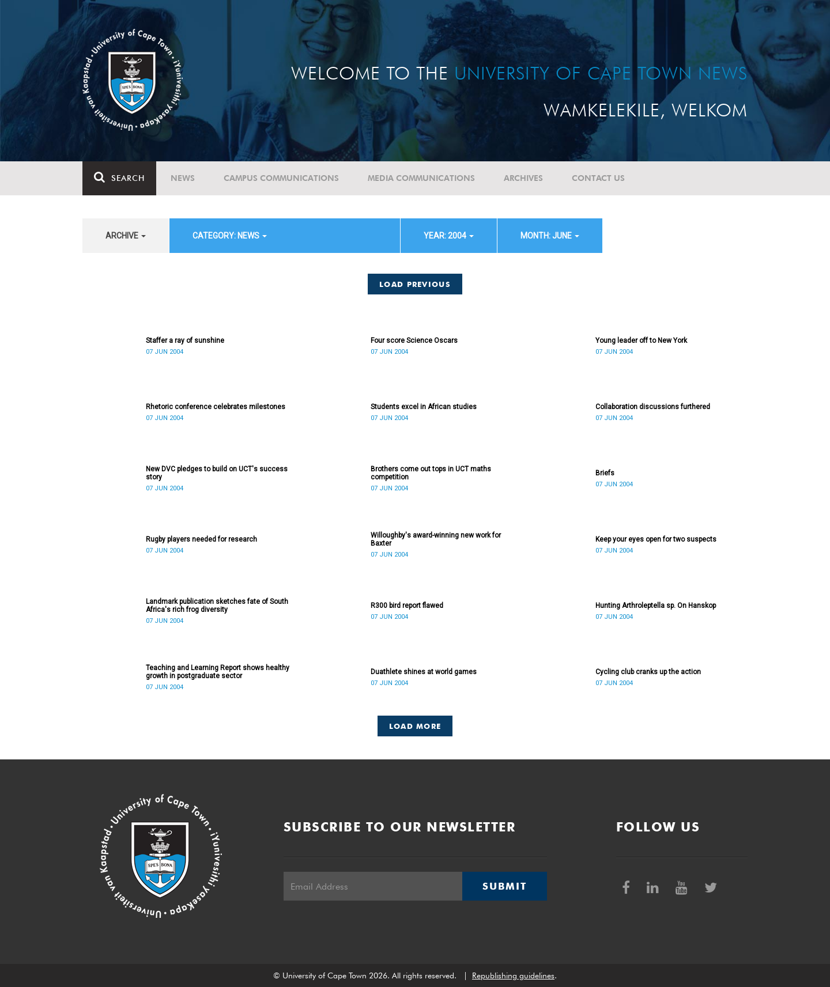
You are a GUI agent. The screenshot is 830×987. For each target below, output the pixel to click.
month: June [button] (549, 235)
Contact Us (598, 178)
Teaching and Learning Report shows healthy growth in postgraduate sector (217, 672)
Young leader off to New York (641, 340)
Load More (415, 726)
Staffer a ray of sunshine (185, 340)
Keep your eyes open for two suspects (655, 539)
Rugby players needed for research (201, 539)
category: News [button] (230, 235)
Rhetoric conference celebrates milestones (215, 407)
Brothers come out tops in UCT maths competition (431, 473)
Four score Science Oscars (414, 340)
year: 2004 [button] (449, 235)
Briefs (604, 473)
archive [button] (125, 235)
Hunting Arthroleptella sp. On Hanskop (655, 606)
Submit (504, 886)
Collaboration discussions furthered (652, 407)
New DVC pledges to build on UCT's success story (217, 473)
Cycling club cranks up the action (648, 672)
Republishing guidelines (513, 975)
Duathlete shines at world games (424, 672)
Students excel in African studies (424, 407)
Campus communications (281, 178)
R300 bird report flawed (407, 606)
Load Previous (415, 284)
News (183, 178)
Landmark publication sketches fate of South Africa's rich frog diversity (217, 606)
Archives (523, 178)
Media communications (421, 178)
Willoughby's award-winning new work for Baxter (436, 539)
